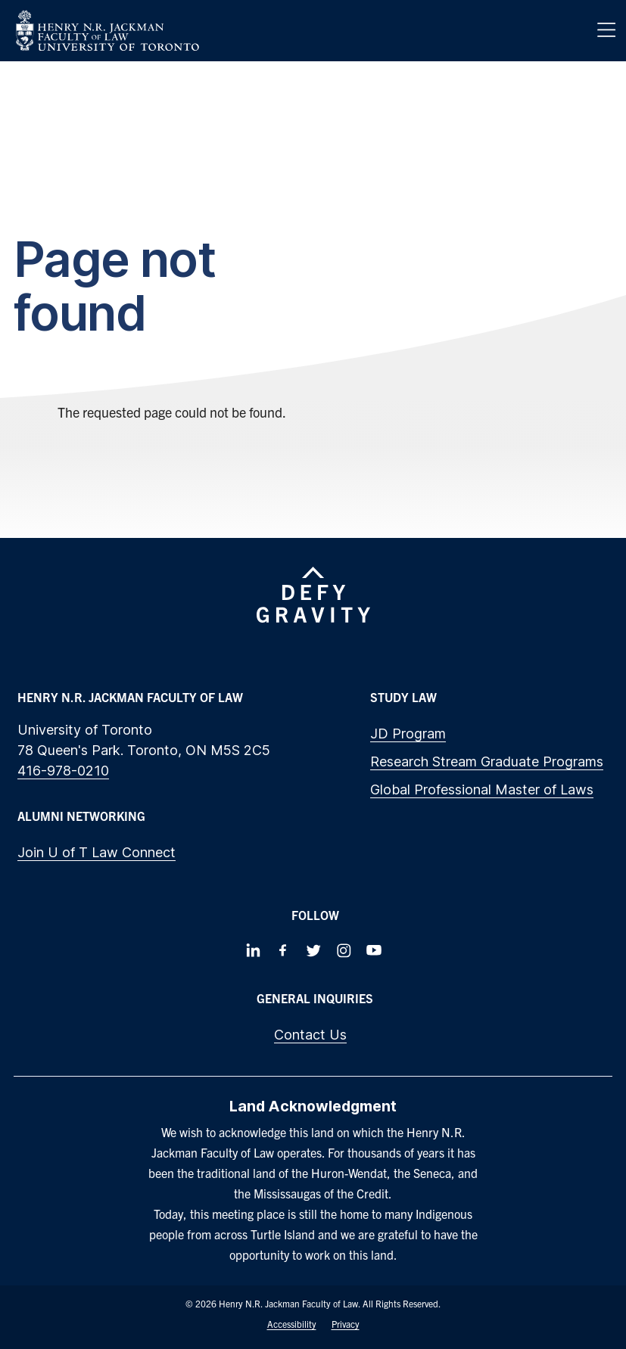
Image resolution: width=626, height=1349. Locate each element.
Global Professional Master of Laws (481, 789)
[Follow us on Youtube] (374, 950)
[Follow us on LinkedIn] (253, 950)
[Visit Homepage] (107, 30)
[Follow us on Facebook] (283, 950)
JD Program (408, 733)
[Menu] (606, 30)
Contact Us (310, 1035)
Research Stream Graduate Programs (486, 761)
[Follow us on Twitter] (313, 950)
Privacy (346, 1323)
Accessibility (291, 1323)
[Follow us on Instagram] (344, 950)
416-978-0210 (63, 771)
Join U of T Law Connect (96, 852)
